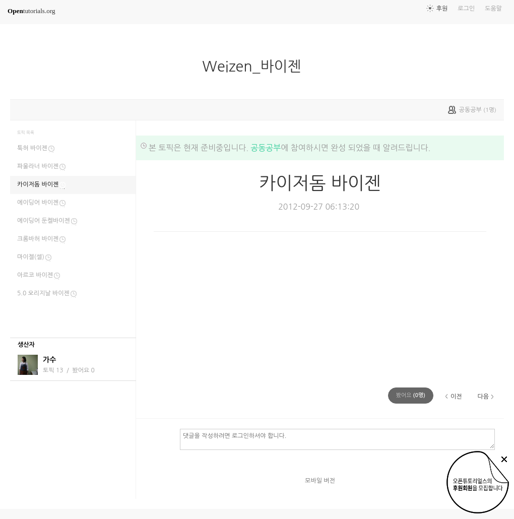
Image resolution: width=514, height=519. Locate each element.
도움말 (493, 9)
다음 (483, 397)
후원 (442, 9)
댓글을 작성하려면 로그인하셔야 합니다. (337, 438)
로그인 (466, 9)
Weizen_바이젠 (255, 66)
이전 (456, 397)
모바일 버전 (320, 481)
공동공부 (265, 148)
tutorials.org (31, 11)
